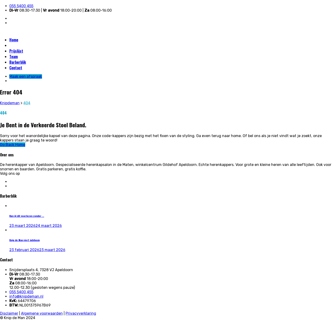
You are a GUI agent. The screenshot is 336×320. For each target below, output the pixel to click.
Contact (15, 68)
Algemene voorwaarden (42, 313)
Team (13, 56)
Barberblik (17, 62)
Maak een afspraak (24, 45)
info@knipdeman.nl (26, 296)
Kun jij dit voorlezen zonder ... (26, 216)
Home (13, 40)
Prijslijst (16, 51)
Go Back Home (12, 144)
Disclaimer (9, 313)
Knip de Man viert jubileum (24, 240)
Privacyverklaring (81, 313)
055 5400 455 (21, 6)
